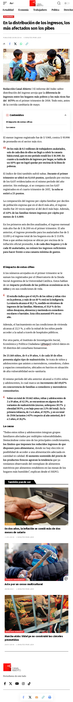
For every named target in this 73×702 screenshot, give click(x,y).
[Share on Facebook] (9, 43)
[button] (5, 3)
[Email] (36, 697)
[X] (10, 683)
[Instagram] (23, 683)
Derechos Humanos (14, 632)
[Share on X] (15, 43)
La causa (10, 127)
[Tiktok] (29, 683)
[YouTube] (17, 683)
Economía (8, 17)
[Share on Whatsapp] (21, 43)
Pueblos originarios (15, 580)
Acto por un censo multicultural (24, 584)
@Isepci (46, 344)
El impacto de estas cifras (19, 122)
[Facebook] (5, 683)
